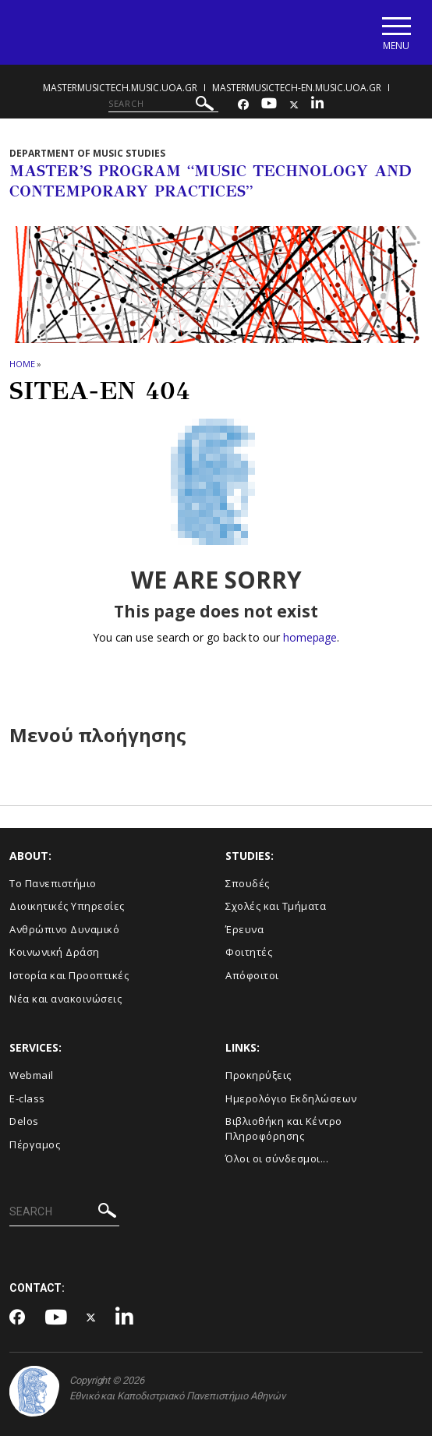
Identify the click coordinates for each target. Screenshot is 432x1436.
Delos (24, 1121)
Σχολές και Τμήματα (275, 906)
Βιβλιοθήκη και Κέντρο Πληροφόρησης (283, 1128)
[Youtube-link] (269, 104)
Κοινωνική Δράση (54, 952)
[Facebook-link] (243, 104)
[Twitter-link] (294, 104)
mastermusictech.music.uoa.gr (120, 87)
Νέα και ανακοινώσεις (65, 999)
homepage (310, 637)
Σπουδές (247, 883)
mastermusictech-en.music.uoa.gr (296, 87)
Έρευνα (244, 929)
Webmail (31, 1075)
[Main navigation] (395, 32)
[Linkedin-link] (317, 104)
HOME (22, 364)
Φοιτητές (248, 952)
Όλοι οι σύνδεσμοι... (276, 1158)
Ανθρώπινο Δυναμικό (64, 929)
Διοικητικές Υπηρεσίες (67, 906)
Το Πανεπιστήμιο (53, 883)
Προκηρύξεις (258, 1075)
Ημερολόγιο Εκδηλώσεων (291, 1098)
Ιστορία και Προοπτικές (69, 975)
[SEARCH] (163, 103)
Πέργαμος (34, 1144)
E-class (27, 1098)
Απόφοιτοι (252, 975)
